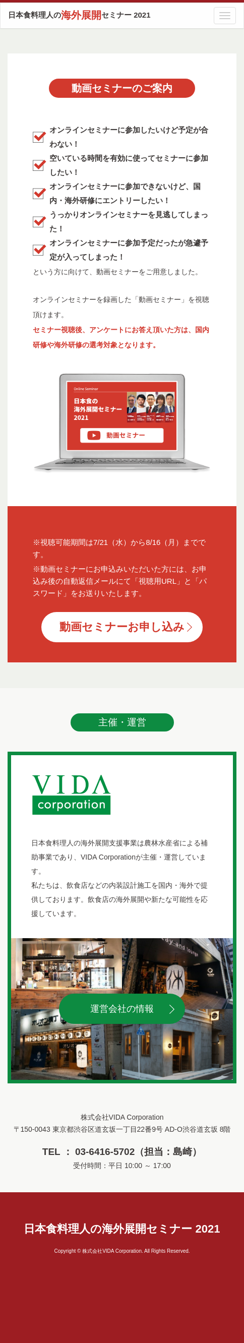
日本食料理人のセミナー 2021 (79, 15)
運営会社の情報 (122, 1009)
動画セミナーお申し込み (122, 627)
